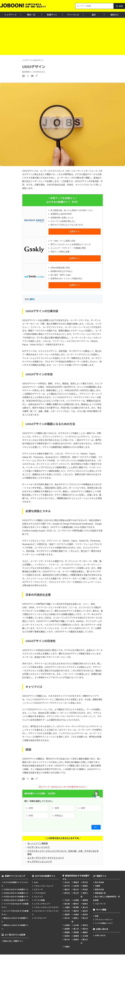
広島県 (67, 925)
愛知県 (67, 904)
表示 (32, 299)
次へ (96, 827)
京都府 (67, 915)
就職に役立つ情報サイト (13, 941)
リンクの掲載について (104, 923)
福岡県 (85, 932)
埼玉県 (76, 893)
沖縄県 (67, 947)
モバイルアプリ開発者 (37, 843)
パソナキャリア (40, 918)
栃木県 (76, 889)
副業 (94, 15)
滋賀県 (85, 911)
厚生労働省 (99, 882)
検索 (119, 7)
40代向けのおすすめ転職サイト (16, 897)
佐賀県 (67, 936)
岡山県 (85, 918)
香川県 (76, 929)
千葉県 (67, 900)
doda (36, 882)
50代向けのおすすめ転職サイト (16, 900)
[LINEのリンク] (23, 779)
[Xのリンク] (28, 779)
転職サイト (52, 15)
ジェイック (38, 897)
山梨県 (76, 900)
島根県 (67, 929)
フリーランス (73, 15)
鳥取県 (85, 925)
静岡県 (76, 904)
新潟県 (76, 907)
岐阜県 (85, 904)
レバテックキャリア (42, 904)
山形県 (76, 886)
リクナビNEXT (40, 893)
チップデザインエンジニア (39, 862)
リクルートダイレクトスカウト (46, 907)
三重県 (67, 907)
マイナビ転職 (39, 900)
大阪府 (76, 915)
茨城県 (85, 889)
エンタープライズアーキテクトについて (45, 858)
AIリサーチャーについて (38, 847)
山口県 (76, 925)
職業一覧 (31, 15)
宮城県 (85, 886)
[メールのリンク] (32, 779)
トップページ (10, 15)
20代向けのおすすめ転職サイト (16, 889)
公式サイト (75, 231)
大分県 (85, 936)
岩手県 (67, 886)
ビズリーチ (38, 889)
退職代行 (114, 15)
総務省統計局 (100, 893)
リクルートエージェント (44, 886)
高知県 (76, 932)
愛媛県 (67, 932)
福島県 (67, 889)
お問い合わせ (100, 935)
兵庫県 (85, 915)
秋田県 (85, 882)
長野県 (85, 900)
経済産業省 (99, 889)
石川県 (67, 911)
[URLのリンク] (37, 779)
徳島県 (85, 929)
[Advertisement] (62, 37)
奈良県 (67, 918)
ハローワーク (100, 904)
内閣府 (97, 886)
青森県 (76, 882)
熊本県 (67, 940)
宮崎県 (76, 940)
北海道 (67, 882)
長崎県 (76, 936)
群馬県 (67, 893)
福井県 (76, 911)
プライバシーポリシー (104, 920)
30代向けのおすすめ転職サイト (16, 893)
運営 (96, 916)
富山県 (85, 907)
